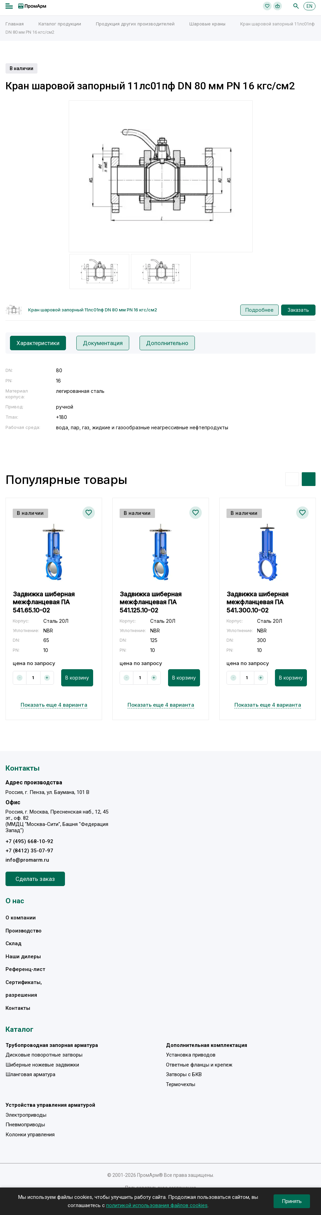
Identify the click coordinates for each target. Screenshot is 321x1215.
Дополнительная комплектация (206, 1045)
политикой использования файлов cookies (157, 1205)
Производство (23, 931)
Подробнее (259, 310)
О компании (20, 918)
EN (309, 6)
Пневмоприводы (25, 1125)
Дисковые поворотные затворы (43, 1055)
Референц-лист (25, 969)
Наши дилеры (23, 956)
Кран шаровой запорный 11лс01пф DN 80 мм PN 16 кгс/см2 (92, 309)
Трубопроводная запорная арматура (51, 1045)
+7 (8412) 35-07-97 (29, 851)
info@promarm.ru (27, 860)
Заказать (298, 310)
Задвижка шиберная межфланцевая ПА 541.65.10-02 (44, 602)
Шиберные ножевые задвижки (42, 1065)
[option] (160, 176)
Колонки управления (30, 1134)
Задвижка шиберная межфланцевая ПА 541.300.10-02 (257, 602)
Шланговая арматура (30, 1074)
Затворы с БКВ (184, 1074)
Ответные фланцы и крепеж (199, 1065)
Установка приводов (190, 1055)
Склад (13, 943)
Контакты (17, 1008)
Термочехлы (180, 1084)
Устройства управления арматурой (50, 1105)
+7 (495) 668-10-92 (29, 841)
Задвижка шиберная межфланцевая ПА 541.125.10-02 (150, 602)
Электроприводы (25, 1115)
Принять (292, 1201)
